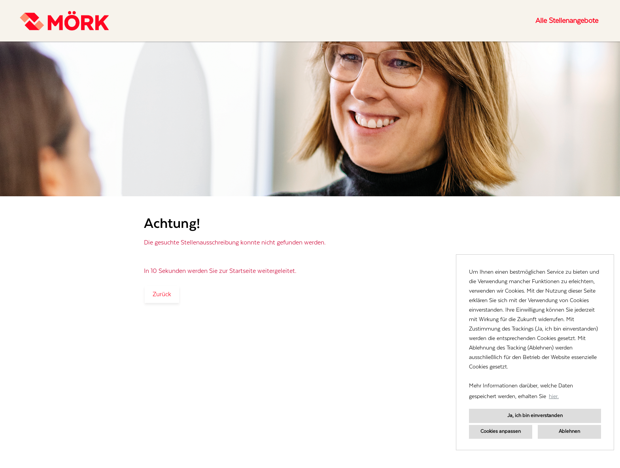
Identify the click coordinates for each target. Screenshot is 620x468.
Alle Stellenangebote (566, 21)
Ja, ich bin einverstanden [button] (535, 416)
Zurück (162, 294)
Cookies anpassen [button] (500, 431)
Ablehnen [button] (569, 431)
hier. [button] (554, 396)
